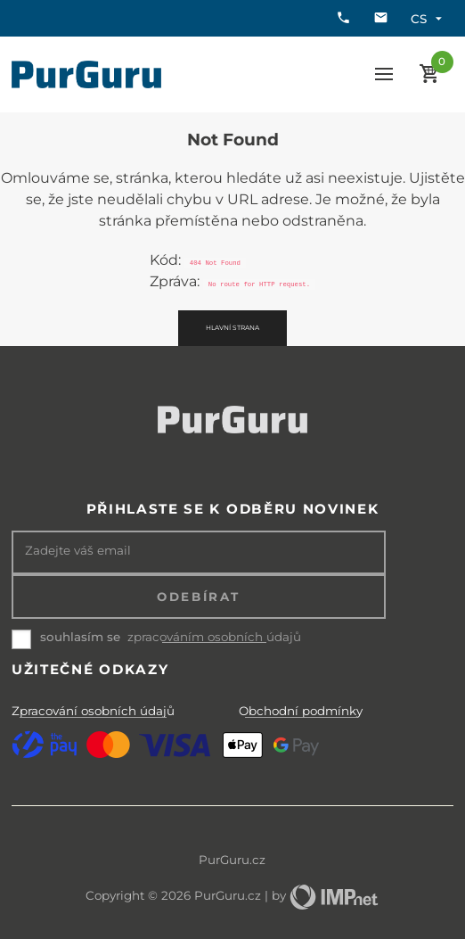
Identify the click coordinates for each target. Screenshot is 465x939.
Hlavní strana (232, 328)
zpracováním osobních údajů (214, 637)
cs (428, 19)
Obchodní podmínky (301, 711)
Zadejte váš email (78, 550)
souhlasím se (80, 637)
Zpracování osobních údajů (93, 711)
